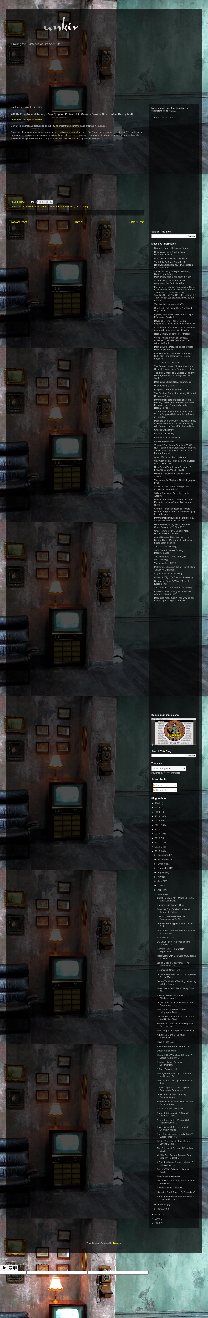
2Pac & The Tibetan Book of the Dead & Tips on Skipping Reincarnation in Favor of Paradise (174, 414)
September (163, 868)
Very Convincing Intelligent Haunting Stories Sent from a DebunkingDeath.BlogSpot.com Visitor (173, 274)
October (162, 863)
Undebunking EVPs (164, 385)
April (160, 890)
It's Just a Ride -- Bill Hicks (170, 1108)
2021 (158, 825)
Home (78, 222)
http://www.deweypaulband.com (27, 119)
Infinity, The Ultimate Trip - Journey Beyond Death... (174, 1142)
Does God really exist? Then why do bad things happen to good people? (174, 599)
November (163, 859)
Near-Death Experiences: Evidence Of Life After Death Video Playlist (173, 468)
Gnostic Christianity (164, 430)
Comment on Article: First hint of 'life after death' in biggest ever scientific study (174, 328)
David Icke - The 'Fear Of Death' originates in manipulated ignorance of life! (175, 322)
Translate (172, 773)
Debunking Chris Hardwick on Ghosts (172, 382)
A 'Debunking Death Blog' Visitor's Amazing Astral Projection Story (171, 282)
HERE (172, 110)
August (161, 872)
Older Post (136, 222)
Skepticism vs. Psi (166, 937)
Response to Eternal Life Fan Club (171, 389)
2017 (158, 842)
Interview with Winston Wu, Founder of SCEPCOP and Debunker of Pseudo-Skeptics (173, 356)
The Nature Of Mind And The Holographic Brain (171, 1011)
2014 (158, 1214)
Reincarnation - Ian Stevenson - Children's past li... (173, 996)
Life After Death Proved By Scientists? (176, 1192)
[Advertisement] (104, 77)
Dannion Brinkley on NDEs (170, 905)
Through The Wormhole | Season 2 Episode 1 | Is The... (174, 1056)
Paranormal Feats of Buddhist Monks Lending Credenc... (175, 1197)
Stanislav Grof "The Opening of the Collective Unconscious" (171, 488)
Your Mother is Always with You (169, 304)
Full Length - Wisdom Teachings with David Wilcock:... (175, 1025)
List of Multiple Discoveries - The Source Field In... (173, 964)
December (163, 855)
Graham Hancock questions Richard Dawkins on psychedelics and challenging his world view (175, 511)
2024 (158, 812)
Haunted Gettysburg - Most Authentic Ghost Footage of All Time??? (172, 525)
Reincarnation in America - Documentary (170, 1063)
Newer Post (19, 222)
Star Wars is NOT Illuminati (167, 362)
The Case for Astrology (165, 546)
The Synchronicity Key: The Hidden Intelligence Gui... (174, 1075)
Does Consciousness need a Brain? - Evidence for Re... (175, 1135)
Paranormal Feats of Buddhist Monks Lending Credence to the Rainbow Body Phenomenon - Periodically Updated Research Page (174, 403)
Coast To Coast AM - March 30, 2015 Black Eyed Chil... (175, 899)
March (161, 894)
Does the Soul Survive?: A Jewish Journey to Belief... (173, 910)
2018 (158, 838)
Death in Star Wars (166, 1050)
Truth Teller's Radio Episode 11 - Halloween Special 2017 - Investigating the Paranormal (173, 265)
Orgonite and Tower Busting (168, 573)
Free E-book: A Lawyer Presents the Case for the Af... (175, 1103)
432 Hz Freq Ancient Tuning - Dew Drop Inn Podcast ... (174, 1156)
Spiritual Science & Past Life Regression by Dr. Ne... (171, 917)
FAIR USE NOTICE (164, 117)
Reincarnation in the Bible (167, 437)
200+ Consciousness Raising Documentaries (168, 551)
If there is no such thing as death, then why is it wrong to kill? (173, 592)
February (162, 1204)
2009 (158, 1218)
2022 (158, 820)
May (160, 885)
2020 (158, 829)
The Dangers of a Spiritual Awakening (173, 587)
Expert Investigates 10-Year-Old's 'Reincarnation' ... (173, 1121)
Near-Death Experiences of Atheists (172, 334)
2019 (158, 833)
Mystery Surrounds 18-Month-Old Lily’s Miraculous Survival (173, 315)
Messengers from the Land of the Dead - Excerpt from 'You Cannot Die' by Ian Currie (174, 502)
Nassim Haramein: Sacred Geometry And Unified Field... (175, 1018)
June (160, 881)
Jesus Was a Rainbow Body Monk (171, 457)
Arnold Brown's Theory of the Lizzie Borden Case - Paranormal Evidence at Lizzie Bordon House (173, 540)
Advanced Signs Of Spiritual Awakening (174, 577)
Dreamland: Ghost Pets (168, 970)
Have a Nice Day (165, 1042)
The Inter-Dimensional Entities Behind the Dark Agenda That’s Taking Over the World (175, 375)
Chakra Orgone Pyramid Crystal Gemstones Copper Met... (173, 1089)
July (160, 877)
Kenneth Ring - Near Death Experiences (170, 950)
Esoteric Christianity (164, 433)
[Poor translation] (12, 1268)
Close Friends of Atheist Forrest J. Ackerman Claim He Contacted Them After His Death (172, 340)
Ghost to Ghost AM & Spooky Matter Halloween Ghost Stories (172, 532)
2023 (158, 816)
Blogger (117, 1243)
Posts (157, 785)
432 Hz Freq (81, 206)
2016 (158, 846)
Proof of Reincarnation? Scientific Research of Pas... (173, 1114)
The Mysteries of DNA (165, 563)
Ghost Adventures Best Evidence (170, 258)
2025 (158, 807)
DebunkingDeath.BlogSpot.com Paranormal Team (169, 253)
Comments (160, 790)
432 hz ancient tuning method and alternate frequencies (46, 206)
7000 (158, 803)
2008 (158, 1223)
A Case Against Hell (164, 441)
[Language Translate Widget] (168, 768)
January (162, 1209)
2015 (158, 851)
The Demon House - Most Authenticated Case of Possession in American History (174, 367)
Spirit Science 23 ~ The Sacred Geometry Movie (172, 1128)
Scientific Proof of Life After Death (171, 248)
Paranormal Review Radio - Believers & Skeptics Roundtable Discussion (174, 519)
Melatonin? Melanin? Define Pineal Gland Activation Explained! (174, 568)
